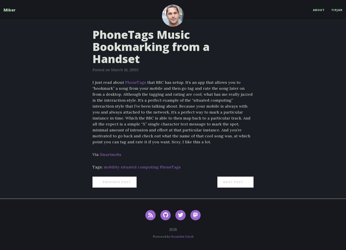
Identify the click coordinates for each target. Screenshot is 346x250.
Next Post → (235, 182)
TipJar (336, 10)
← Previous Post (114, 182)
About (319, 10)
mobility (112, 167)
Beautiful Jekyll (182, 237)
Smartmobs (110, 154)
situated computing (140, 167)
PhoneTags (135, 82)
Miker (9, 10)
